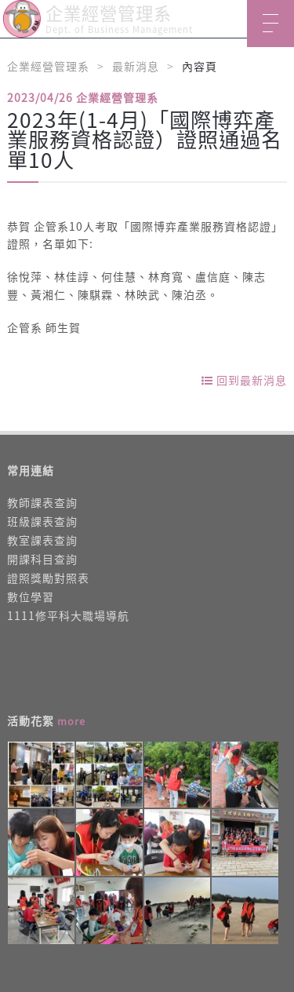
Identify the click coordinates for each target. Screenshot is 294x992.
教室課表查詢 (42, 540)
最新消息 (135, 66)
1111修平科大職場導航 (68, 615)
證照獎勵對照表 (48, 577)
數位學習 (30, 596)
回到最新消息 (244, 380)
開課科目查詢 (42, 559)
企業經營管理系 (48, 66)
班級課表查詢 (42, 521)
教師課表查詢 (42, 502)
